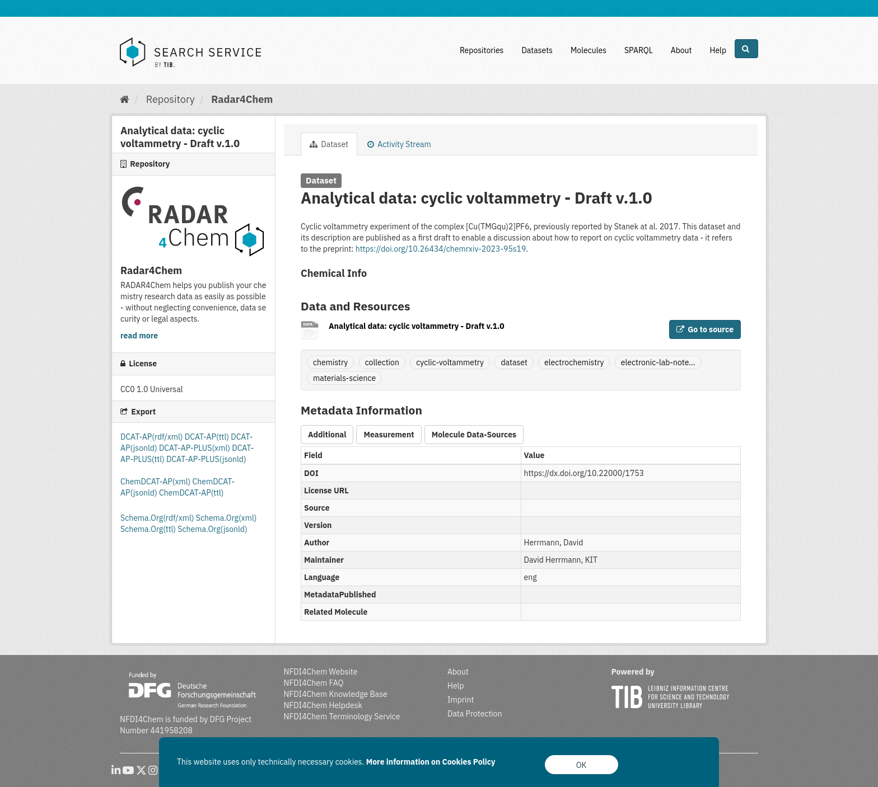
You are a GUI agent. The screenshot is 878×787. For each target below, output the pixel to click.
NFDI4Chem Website (321, 672)
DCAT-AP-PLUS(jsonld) (206, 459)
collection (382, 362)
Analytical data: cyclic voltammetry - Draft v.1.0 (417, 326)
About (681, 50)
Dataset (329, 144)
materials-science (344, 378)
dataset (514, 362)
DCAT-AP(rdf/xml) (152, 437)
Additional (327, 435)
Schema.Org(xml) (226, 518)
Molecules (588, 50)
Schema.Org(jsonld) (212, 529)
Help (717, 50)
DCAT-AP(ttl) (208, 437)
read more (139, 336)
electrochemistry (574, 362)
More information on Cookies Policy (431, 762)
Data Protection (474, 714)
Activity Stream (399, 144)
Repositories (482, 50)
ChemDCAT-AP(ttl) (191, 493)
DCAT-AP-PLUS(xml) (195, 448)
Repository (170, 99)
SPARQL (638, 50)
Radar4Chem (242, 99)
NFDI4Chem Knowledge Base (335, 694)
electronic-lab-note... (658, 362)
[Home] (124, 99)
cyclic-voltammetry (450, 362)
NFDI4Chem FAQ (314, 683)
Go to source (705, 329)
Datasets (537, 50)
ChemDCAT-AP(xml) (156, 482)
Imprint (460, 700)
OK (581, 765)
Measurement (388, 435)
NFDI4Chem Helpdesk (323, 705)
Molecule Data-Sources (474, 435)
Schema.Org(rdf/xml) (158, 518)
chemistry (330, 362)
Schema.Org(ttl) (149, 529)
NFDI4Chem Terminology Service (342, 716)
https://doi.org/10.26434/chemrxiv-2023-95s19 (441, 249)
